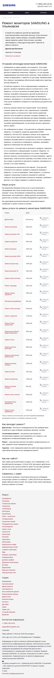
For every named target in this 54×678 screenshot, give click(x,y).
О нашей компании (8, 612)
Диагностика (6, 597)
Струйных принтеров (9, 549)
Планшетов (6, 506)
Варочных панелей (8, 570)
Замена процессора (11, 263)
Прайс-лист (6, 609)
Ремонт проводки (11, 286)
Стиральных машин (9, 503)
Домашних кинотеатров (10, 562)
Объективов (6, 542)
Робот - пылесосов (8, 516)
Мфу (3, 552)
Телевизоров (6, 509)
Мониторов (6, 511)
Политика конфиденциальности (13, 673)
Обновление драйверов (13, 301)
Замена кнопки (10, 372)
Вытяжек (5, 565)
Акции (4, 607)
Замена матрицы (10, 249)
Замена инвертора (11, 379)
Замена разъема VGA (12, 234)
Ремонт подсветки (11, 316)
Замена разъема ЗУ (11, 271)
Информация (6, 581)
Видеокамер (6, 567)
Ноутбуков (5, 501)
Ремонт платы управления (9, 410)
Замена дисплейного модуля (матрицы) (12, 332)
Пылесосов (6, 532)
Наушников (6, 539)
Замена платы (10, 340)
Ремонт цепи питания (12, 394)
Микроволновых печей (10, 547)
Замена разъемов (11, 227)
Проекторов (6, 534)
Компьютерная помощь (10, 594)
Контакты (43, 12)
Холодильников (7, 519)
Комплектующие (7, 599)
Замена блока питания (12, 278)
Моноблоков (6, 514)
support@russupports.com (11, 627)
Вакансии (5, 614)
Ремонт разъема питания (10, 387)
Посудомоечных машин (10, 524)
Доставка (5, 604)
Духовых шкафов (8, 560)
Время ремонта (7, 586)
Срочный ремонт (8, 584)
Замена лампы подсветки (10, 293)
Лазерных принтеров (9, 555)
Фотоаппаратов (7, 526)
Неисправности (7, 589)
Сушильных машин (8, 521)
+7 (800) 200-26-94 (43, 4)
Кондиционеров (7, 557)
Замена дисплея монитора (10, 347)
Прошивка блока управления (10, 402)
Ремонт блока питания (12, 308)
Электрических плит (9, 572)
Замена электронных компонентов (12, 356)
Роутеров (5, 537)
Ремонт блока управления (9, 324)
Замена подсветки (11, 241)
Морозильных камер (9, 544)
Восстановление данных (10, 591)
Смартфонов (6, 498)
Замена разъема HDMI (12, 256)
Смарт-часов (6, 529)
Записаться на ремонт (13, 56)
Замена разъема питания (10, 364)
